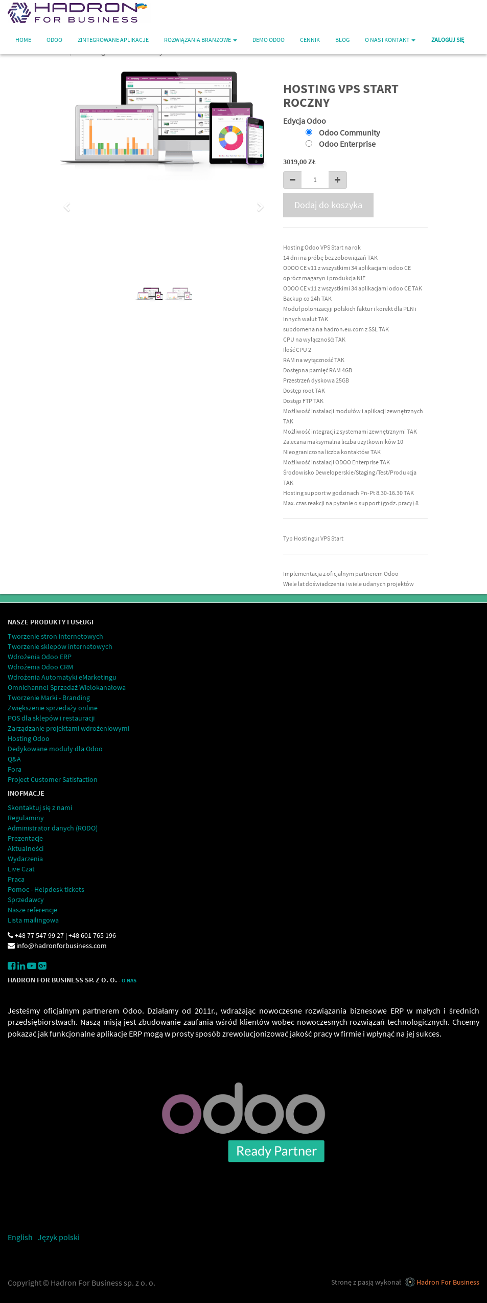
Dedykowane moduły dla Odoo (55, 748)
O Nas (129, 980)
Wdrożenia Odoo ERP (40, 656)
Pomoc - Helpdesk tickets (46, 889)
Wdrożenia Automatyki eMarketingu (62, 677)
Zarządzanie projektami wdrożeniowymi (68, 728)
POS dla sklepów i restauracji (51, 718)
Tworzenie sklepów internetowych (60, 646)
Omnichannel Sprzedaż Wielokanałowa (67, 687)
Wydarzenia (25, 858)
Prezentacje (25, 838)
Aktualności (25, 848)
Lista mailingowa (33, 920)
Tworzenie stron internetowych (55, 636)
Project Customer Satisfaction (53, 779)
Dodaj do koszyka (328, 205)
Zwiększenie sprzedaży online (53, 707)
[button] (70, 202)
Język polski (59, 1237)
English (20, 1237)
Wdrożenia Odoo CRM (40, 666)
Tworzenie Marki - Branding (49, 697)
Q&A (14, 758)
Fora (14, 769)
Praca (16, 879)
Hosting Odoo (29, 738)
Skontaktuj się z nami (40, 807)
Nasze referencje (32, 909)
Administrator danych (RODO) (53, 828)
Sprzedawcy (26, 899)
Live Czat (21, 868)
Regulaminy (26, 817)
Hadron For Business (447, 1282)
